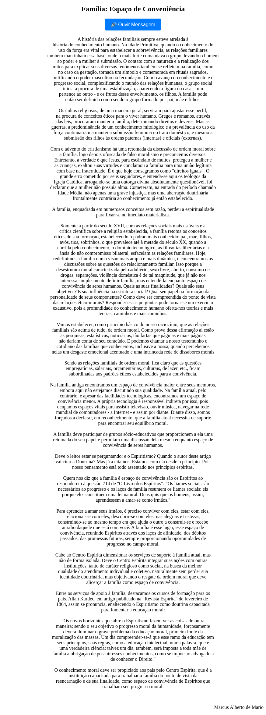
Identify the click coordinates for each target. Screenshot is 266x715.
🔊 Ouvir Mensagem (133, 24)
